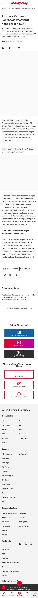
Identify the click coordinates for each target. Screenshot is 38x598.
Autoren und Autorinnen (9, 513)
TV (20, 425)
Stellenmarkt (23, 454)
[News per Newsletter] (19, 385)
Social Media (25, 269)
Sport (20, 421)
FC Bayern (5, 434)
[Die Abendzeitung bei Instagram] (19, 343)
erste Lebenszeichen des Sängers (22, 132)
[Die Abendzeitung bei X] (19, 354)
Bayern (4, 429)
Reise (21, 434)
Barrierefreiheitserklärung (10, 562)
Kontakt (4, 535)
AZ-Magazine (23, 522)
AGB (3, 554)
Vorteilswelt (6, 484)
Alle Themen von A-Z (8, 454)
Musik (13, 8)
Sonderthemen (24, 526)
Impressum (5, 549)
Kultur (9, 8)
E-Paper (4, 530)
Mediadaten (23, 513)
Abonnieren (6, 522)
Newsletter (5, 458)
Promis (4, 442)
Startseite (4, 8)
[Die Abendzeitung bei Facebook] (19, 333)
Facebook (7, 135)
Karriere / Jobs (7, 517)
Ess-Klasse (5, 480)
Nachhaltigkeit (24, 438)
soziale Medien (16, 240)
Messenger (5, 463)
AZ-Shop (22, 517)
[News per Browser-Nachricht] (19, 395)
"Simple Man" (6, 126)
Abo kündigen (6, 567)
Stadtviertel (6, 425)
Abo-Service (6, 526)
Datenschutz (6, 558)
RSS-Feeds (5, 467)
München (5, 421)
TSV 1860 (5, 438)
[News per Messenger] (19, 374)
